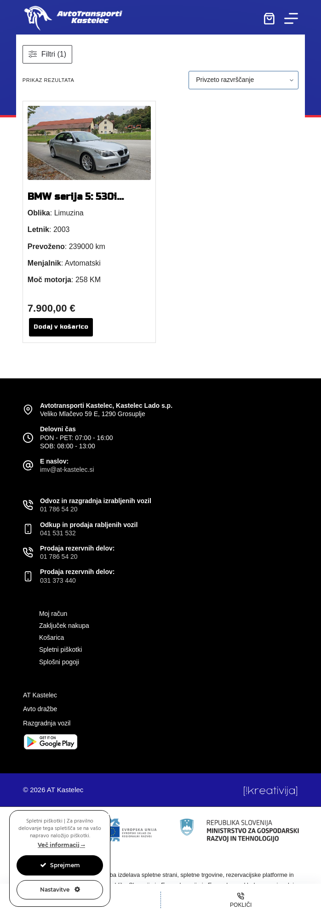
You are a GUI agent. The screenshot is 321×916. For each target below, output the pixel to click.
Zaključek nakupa (64, 625)
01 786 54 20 (59, 509)
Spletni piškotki (60, 649)
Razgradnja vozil (47, 723)
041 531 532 (58, 533)
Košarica (51, 637)
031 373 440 (58, 580)
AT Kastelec (40, 695)
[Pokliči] (241, 900)
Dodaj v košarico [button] (61, 326)
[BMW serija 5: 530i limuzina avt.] (89, 143)
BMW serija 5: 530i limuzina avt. (72, 202)
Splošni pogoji (59, 662)
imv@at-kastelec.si (67, 469)
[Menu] (291, 18)
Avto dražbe (40, 709)
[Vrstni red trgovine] (243, 80)
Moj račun (53, 613)
